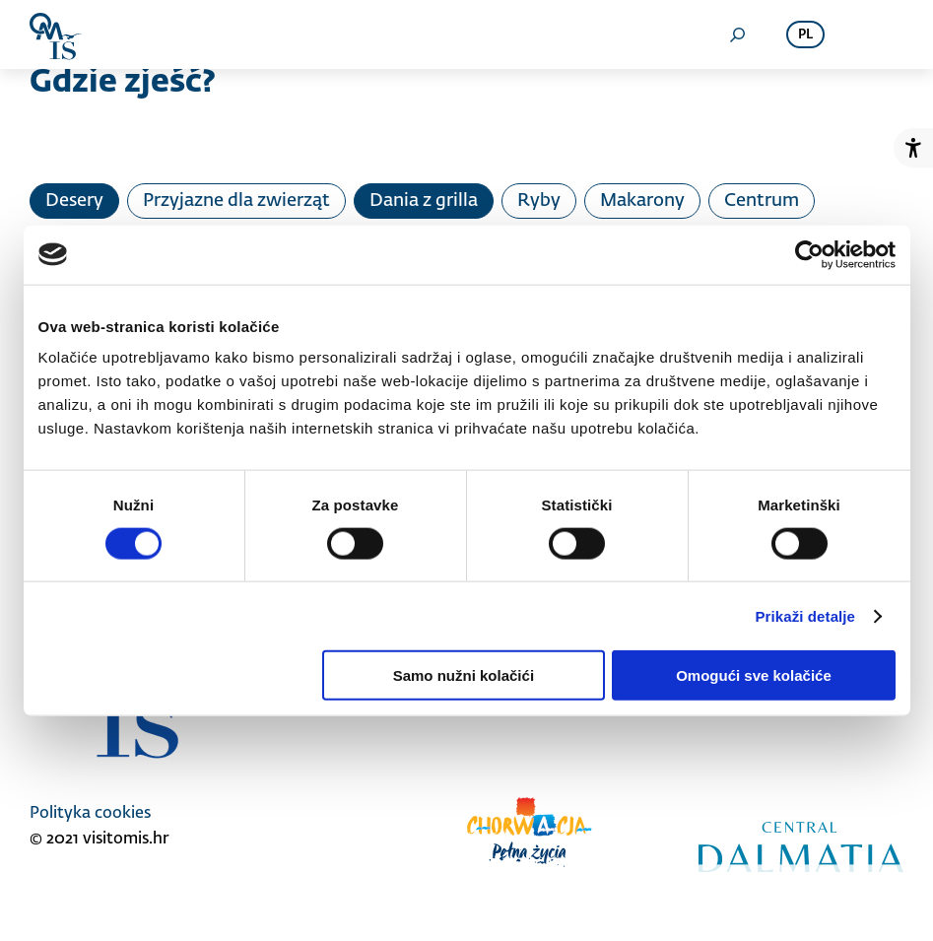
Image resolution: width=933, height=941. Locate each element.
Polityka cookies (90, 814)
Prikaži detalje (806, 615)
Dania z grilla (423, 201)
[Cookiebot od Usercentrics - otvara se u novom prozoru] (809, 254)
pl (805, 35)
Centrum (761, 201)
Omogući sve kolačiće (754, 675)
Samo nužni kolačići (463, 675)
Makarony (642, 201)
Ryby (539, 201)
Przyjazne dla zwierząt (236, 201)
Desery (74, 201)
